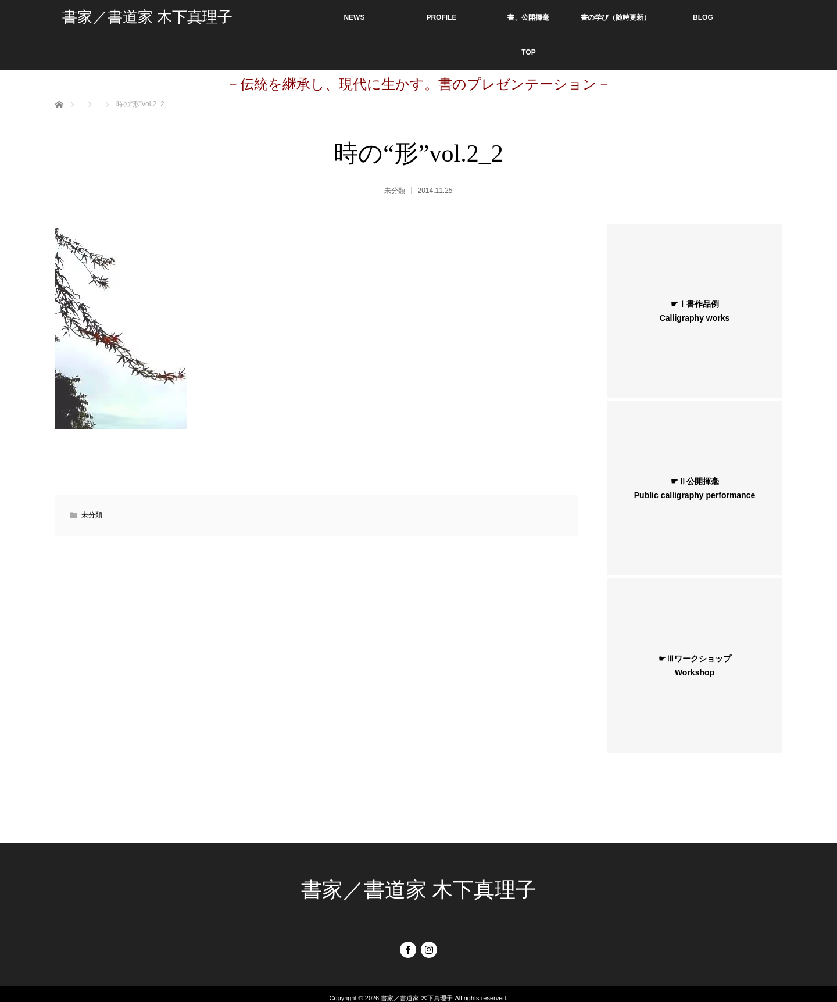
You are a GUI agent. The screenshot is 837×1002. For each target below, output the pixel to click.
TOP (528, 52)
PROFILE (441, 17)
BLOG (703, 17)
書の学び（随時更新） (615, 17)
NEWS (354, 17)
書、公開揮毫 (528, 17)
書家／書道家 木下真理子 (147, 17)
